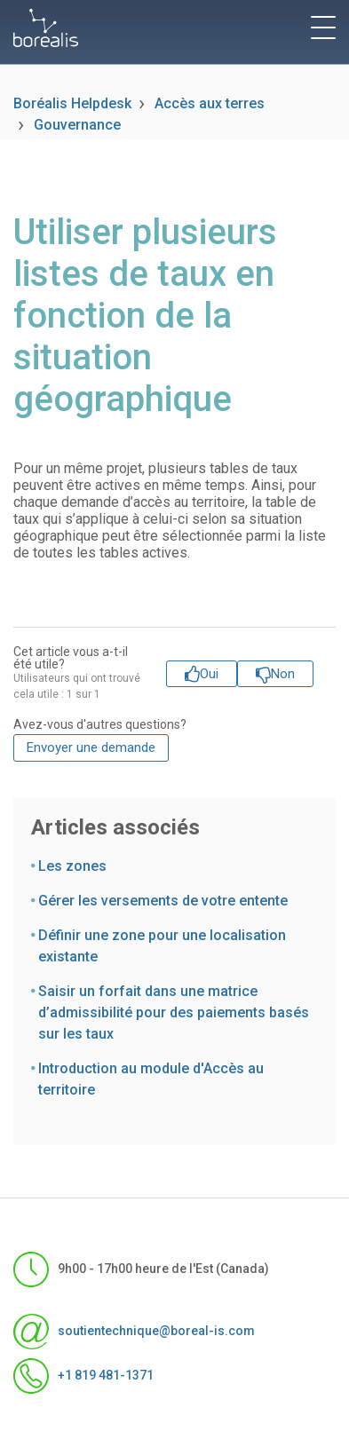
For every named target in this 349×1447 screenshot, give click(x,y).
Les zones (72, 866)
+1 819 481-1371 (83, 1376)
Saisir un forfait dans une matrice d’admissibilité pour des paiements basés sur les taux (173, 1012)
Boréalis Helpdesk (72, 103)
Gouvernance (77, 124)
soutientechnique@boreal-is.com (134, 1331)
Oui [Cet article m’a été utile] (209, 674)
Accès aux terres (210, 103)
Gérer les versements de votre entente (163, 900)
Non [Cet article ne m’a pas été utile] (283, 674)
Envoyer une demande (91, 747)
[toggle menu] (323, 27)
